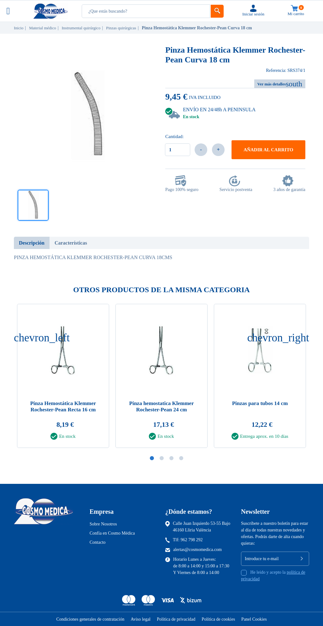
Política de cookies (218, 619)
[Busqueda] (146, 11)
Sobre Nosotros (103, 524)
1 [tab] (152, 458)
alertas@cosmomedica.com (197, 549)
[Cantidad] (177, 149)
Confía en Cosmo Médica (112, 533)
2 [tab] (161, 458)
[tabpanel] (161, 378)
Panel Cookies (254, 619)
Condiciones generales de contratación (90, 619)
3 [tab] (171, 458)
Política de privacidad (176, 619)
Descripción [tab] (31, 243)
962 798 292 (192, 539)
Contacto (98, 542)
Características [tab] (71, 243)
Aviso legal (140, 619)
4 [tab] (181, 458)
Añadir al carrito (268, 149)
